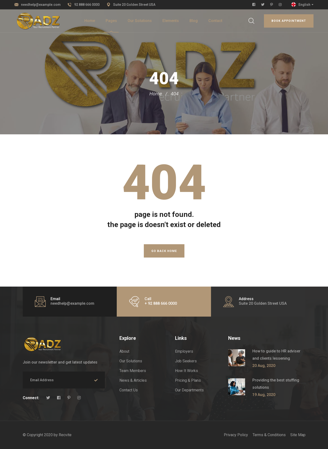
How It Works (186, 370)
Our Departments (189, 390)
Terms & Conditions (269, 435)
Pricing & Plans (188, 380)
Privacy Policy (236, 435)
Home (89, 20)
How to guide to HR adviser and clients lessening (276, 355)
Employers (184, 351)
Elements (170, 20)
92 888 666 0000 (87, 5)
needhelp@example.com (41, 5)
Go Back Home (164, 251)
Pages (111, 20)
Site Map (298, 435)
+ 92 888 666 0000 (161, 303)
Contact (215, 20)
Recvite (65, 435)
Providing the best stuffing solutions (275, 384)
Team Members (132, 370)
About (124, 351)
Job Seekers (186, 361)
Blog (194, 20)
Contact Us (128, 390)
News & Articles (133, 380)
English (304, 5)
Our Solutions (140, 20)
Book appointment (288, 21)
